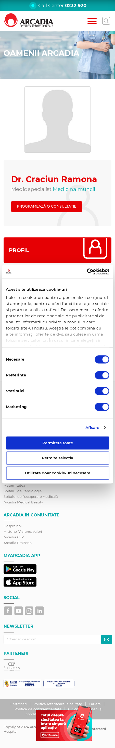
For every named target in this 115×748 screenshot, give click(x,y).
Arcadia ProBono (18, 543)
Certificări (19, 704)
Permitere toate (57, 442)
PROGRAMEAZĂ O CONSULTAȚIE (46, 206)
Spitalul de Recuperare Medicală (31, 497)
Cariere (95, 704)
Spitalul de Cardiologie (23, 491)
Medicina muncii (74, 189)
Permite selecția (57, 457)
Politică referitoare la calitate (58, 704)
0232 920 (75, 5)
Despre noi (13, 526)
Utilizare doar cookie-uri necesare (57, 473)
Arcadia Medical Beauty (23, 502)
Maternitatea (14, 485)
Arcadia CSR (14, 537)
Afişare (92, 427)
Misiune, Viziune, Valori (23, 531)
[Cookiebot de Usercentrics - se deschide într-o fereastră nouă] (87, 271)
